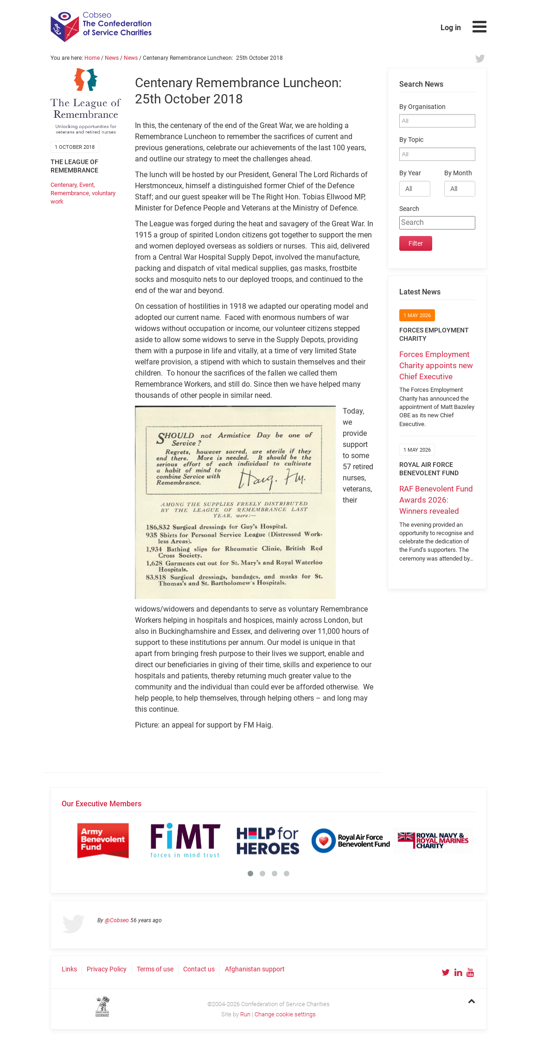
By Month (458, 173)
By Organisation (422, 107)
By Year (410, 173)
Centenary (64, 184)
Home (92, 58)
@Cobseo (117, 920)
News (112, 58)
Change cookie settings (285, 1014)
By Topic (411, 140)
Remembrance (70, 193)
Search (409, 209)
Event (86, 184)
